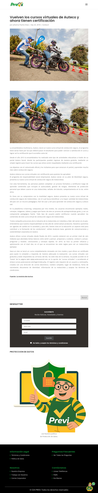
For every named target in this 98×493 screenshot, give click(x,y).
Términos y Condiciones (20, 455)
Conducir (45, 25)
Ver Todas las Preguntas (62, 455)
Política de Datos (17, 459)
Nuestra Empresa (18, 471)
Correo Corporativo (18, 478)
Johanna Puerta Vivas (21, 25)
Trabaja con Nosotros (19, 475)
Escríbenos (57, 478)
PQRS (55, 475)
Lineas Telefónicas (60, 471)
